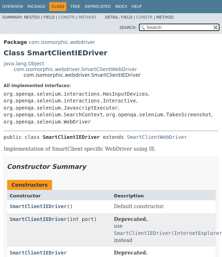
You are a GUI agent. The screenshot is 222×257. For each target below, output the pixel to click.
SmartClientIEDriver (38, 206)
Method (87, 17)
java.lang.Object (24, 63)
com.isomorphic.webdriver (62, 42)
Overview (12, 6)
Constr (67, 17)
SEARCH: (128, 27)
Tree (75, 6)
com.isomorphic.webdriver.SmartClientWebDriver (75, 69)
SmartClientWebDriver (157, 137)
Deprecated (98, 6)
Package (36, 6)
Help (137, 6)
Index (121, 6)
